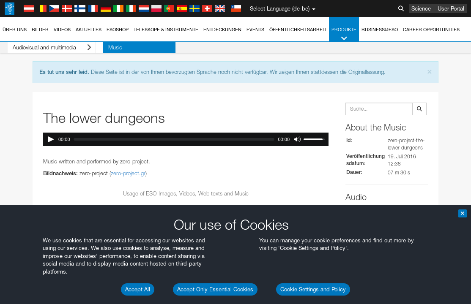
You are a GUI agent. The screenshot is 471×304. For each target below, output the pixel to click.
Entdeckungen (222, 30)
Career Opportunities (431, 30)
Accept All (137, 289)
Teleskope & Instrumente (166, 30)
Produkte (344, 34)
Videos (62, 30)
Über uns (15, 30)
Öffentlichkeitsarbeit (297, 30)
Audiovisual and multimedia (44, 47)
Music (100, 47)
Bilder (40, 30)
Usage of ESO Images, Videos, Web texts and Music (186, 193)
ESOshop (118, 30)
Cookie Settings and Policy (313, 289)
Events (255, 30)
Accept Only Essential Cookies (215, 289)
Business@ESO (379, 30)
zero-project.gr (128, 173)
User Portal (451, 8)
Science (421, 8)
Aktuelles (88, 30)
